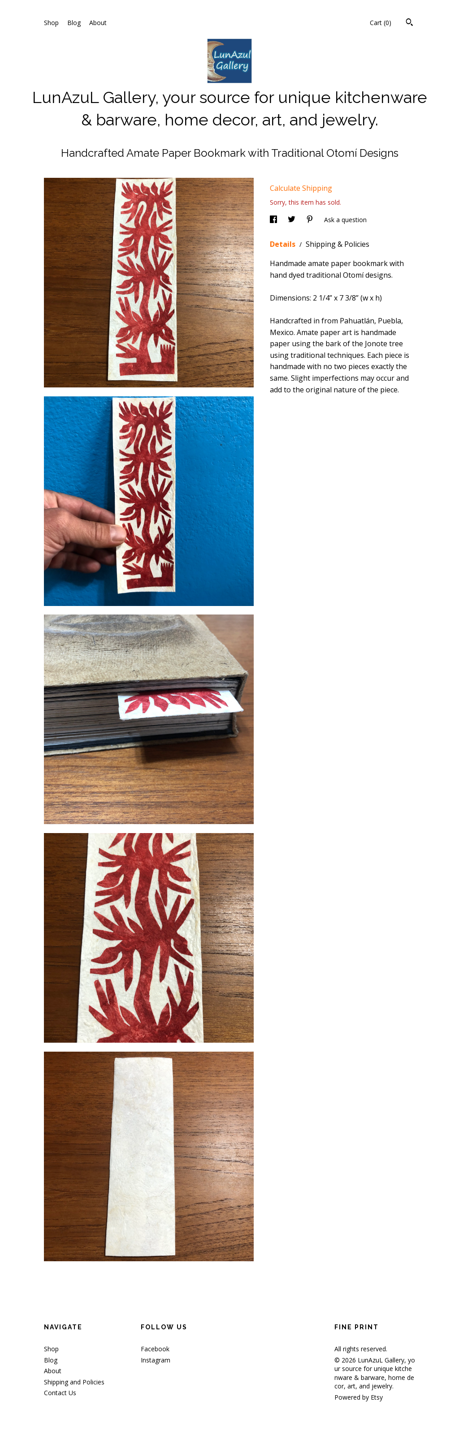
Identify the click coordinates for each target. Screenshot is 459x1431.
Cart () (380, 22)
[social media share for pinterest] (310, 219)
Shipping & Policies (337, 244)
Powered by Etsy (358, 1397)
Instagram (155, 1360)
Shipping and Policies (74, 1382)
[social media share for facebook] (274, 219)
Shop (51, 22)
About (98, 22)
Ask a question (345, 219)
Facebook (155, 1349)
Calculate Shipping (301, 188)
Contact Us (60, 1392)
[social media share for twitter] (292, 219)
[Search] (409, 23)
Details (283, 244)
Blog (74, 22)
